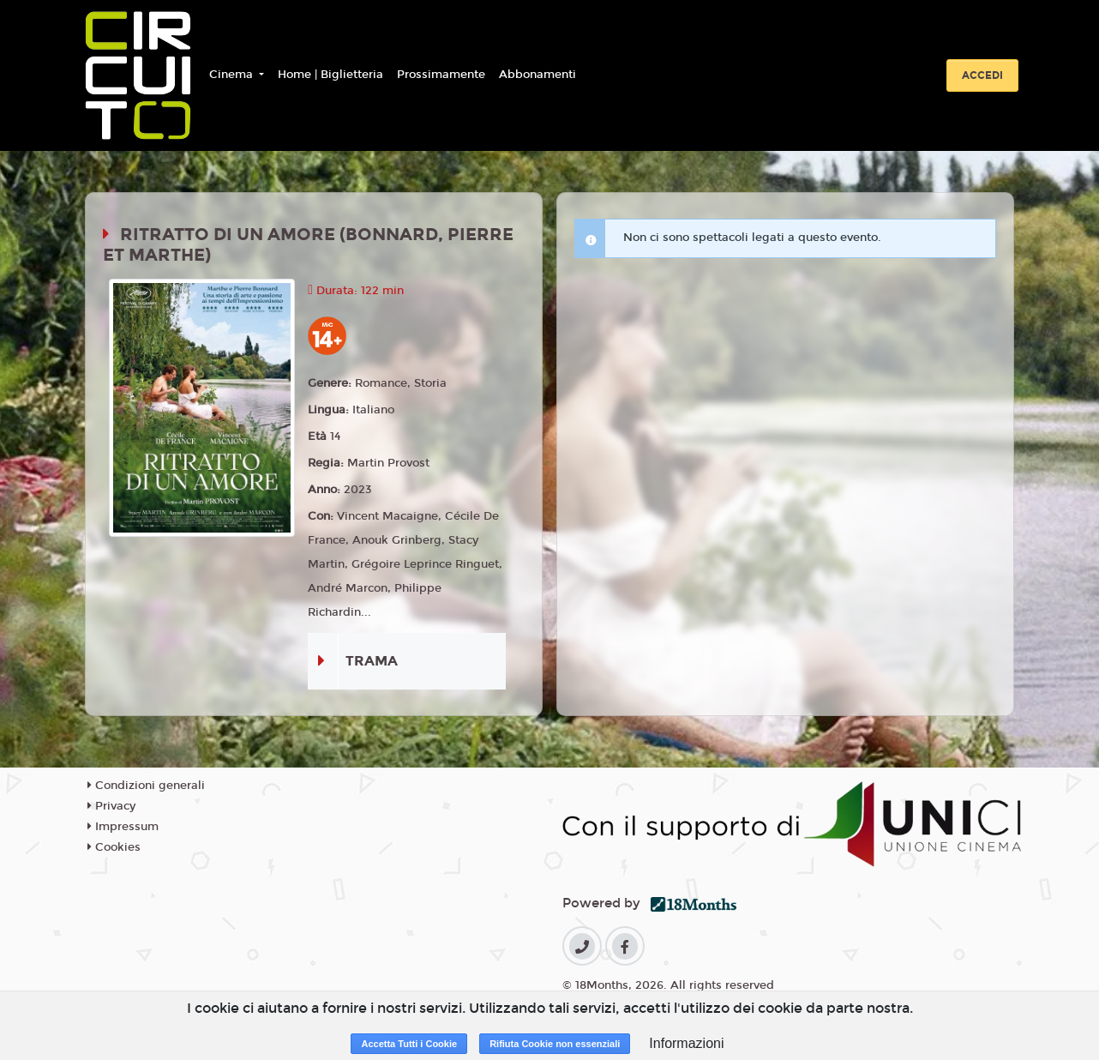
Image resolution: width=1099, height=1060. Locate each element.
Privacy (111, 806)
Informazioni (686, 1043)
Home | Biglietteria (330, 74)
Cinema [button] (232, 74)
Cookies (114, 847)
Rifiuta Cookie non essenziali (554, 1044)
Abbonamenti (537, 74)
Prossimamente (441, 74)
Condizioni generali (146, 785)
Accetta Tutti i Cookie (409, 1044)
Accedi (982, 75)
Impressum (123, 827)
